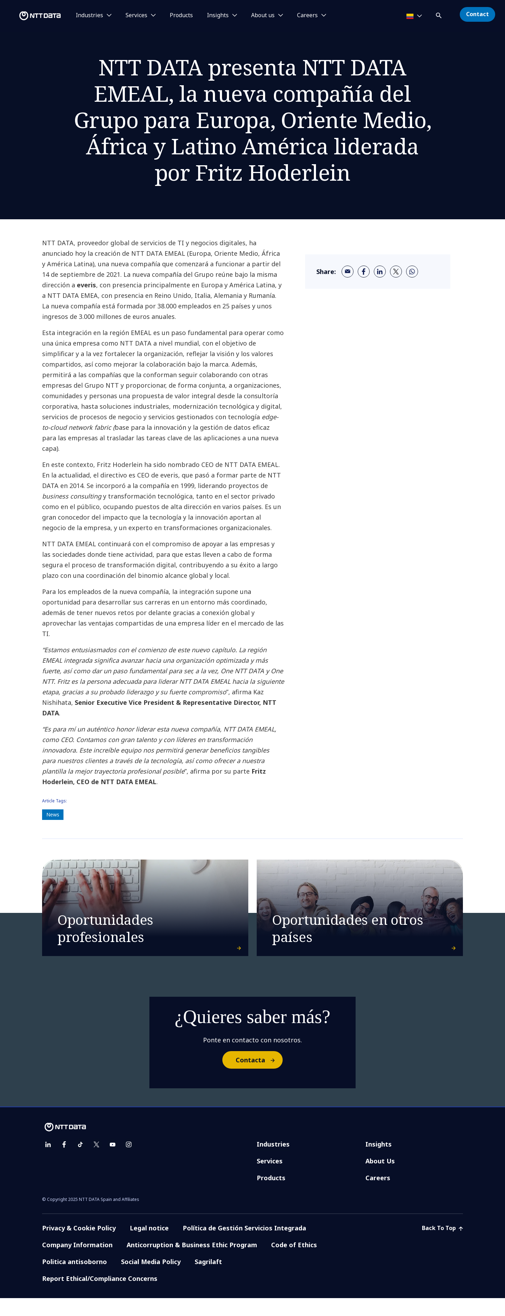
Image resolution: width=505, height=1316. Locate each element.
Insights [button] (218, 15)
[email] (348, 272)
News (52, 814)
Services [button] (136, 15)
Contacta (259, 1077)
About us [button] (263, 15)
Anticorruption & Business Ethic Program (192, 1262)
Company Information (77, 1262)
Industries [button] (89, 15)
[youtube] (113, 1162)
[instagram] (129, 1162)
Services (270, 1179)
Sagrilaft (208, 1279)
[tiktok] (80, 1162)
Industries (273, 1162)
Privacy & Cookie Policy (79, 1246)
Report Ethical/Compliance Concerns (99, 1296)
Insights (378, 1162)
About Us (380, 1179)
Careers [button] (307, 15)
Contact (477, 14)
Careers (377, 1195)
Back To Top (442, 1246)
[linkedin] (380, 272)
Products (181, 15)
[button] (439, 14)
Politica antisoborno (74, 1279)
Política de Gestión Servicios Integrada (244, 1246)
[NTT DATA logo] (31, 16)
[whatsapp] (412, 272)
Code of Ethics (294, 1262)
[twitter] (396, 272)
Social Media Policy (151, 1279)
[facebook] (364, 272)
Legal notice (149, 1246)
